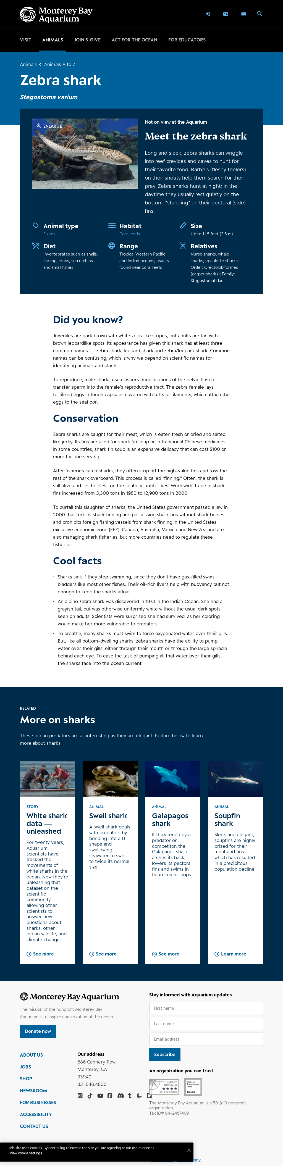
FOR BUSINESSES (38, 1107)
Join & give (87, 40)
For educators (187, 40)
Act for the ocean (134, 40)
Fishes (49, 233)
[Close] (169, 1150)
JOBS (25, 1071)
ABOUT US (31, 1059)
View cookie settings (30, 1153)
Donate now (38, 1031)
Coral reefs (129, 233)
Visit (25, 40)
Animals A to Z (59, 64)
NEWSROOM (33, 1095)
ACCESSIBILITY (36, 1119)
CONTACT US (34, 1130)
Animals (52, 40)
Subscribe (164, 1054)
